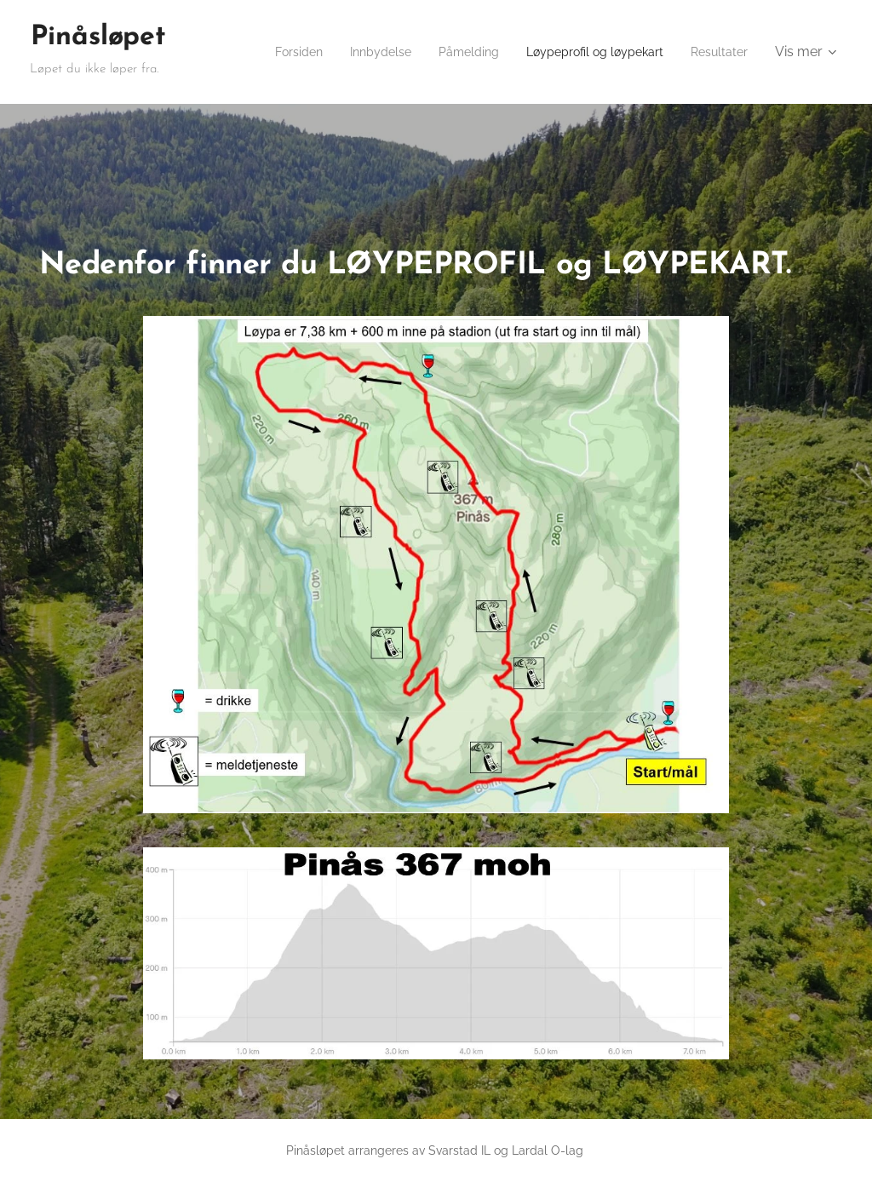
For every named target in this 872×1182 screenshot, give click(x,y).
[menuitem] (257, 52)
